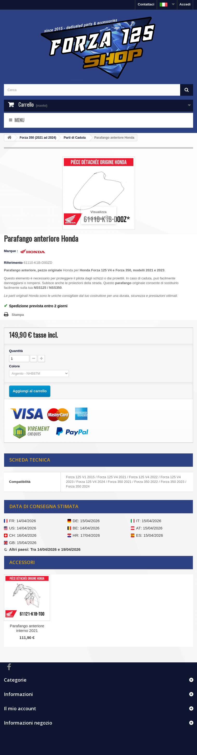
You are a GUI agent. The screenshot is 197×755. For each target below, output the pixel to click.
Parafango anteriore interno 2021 (27, 628)
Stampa (18, 315)
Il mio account (20, 708)
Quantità (16, 351)
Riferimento (13, 263)
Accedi (185, 4)
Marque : (11, 251)
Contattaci (146, 4)
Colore (15, 366)
